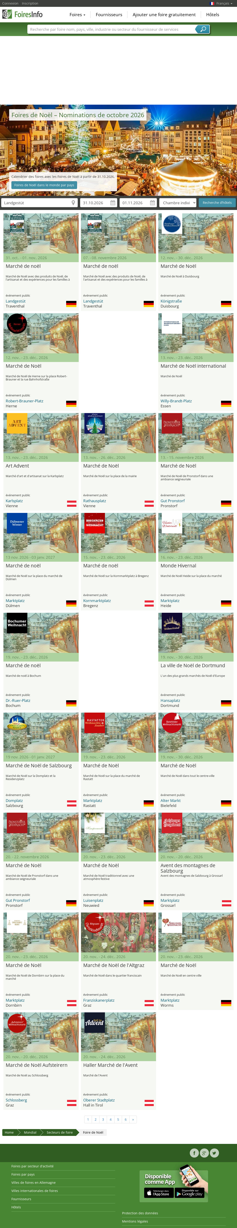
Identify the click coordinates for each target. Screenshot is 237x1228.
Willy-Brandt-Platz (176, 400)
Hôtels (212, 15)
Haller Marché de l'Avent (110, 1065)
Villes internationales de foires (34, 1191)
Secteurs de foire (60, 1132)
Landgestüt (16, 301)
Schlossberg (16, 1100)
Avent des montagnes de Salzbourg (188, 868)
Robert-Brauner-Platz (24, 400)
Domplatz (14, 800)
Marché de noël (23, 266)
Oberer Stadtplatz (99, 1100)
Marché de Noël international (193, 366)
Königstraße (171, 301)
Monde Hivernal (178, 566)
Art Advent (17, 466)
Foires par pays (23, 1174)
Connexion (10, 3)
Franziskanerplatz (99, 1000)
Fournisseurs (109, 15)
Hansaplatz (170, 700)
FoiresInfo (25, 14)
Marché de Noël (178, 266)
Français (224, 3)
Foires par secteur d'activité (32, 1166)
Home (9, 1132)
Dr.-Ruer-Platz (18, 700)
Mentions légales (135, 1221)
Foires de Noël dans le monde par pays (44, 185)
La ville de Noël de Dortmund (193, 666)
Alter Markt (171, 800)
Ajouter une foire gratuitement (164, 15)
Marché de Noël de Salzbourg (39, 766)
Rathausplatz (94, 500)
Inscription (30, 3)
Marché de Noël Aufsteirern (37, 1065)
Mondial (30, 1132)
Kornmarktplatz (97, 600)
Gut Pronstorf (173, 500)
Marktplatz (15, 600)
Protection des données (140, 1213)
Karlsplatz (14, 500)
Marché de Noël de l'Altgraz (113, 965)
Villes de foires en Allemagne (33, 1182)
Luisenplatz (93, 900)
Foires (77, 15)
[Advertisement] (118, 70)
